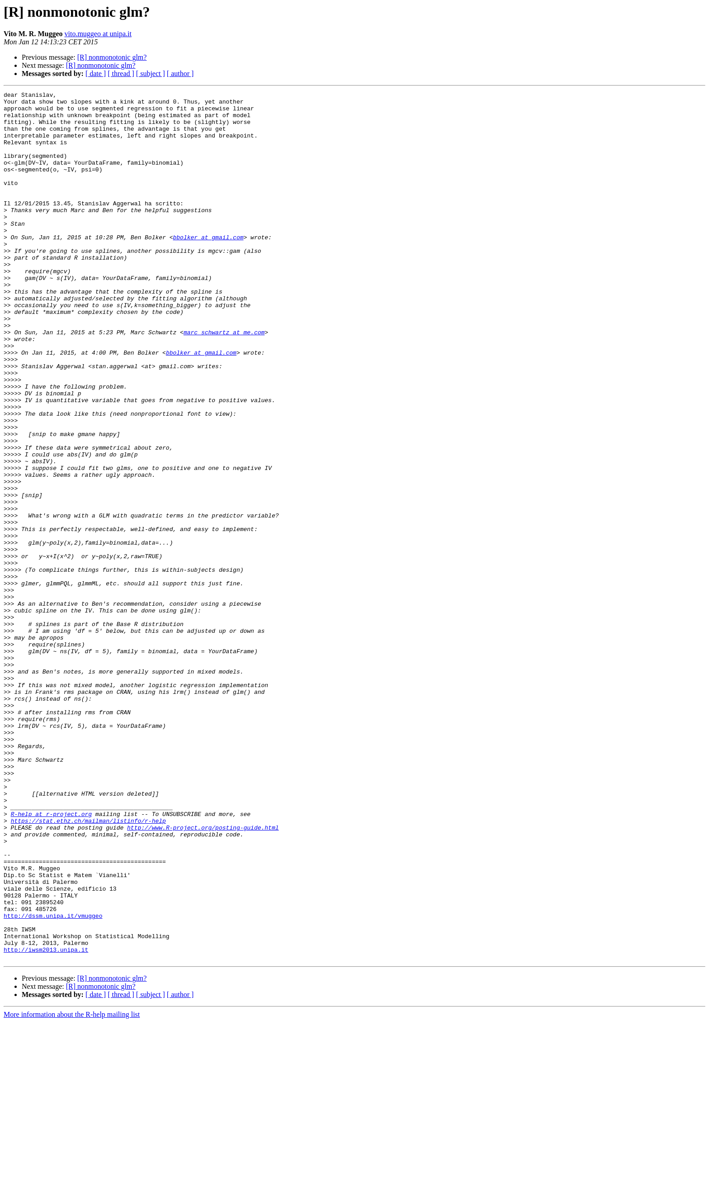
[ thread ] (121, 73)
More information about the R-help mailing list (72, 1188)
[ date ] (95, 73)
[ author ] (180, 73)
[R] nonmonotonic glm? (112, 57)
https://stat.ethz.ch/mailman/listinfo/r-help (88, 967)
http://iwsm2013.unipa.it (46, 1122)
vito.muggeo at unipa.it (98, 34)
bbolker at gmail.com (208, 267)
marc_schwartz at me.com (224, 381)
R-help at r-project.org (51, 959)
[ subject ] (150, 73)
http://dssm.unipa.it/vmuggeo (53, 1081)
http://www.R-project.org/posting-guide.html (203, 975)
